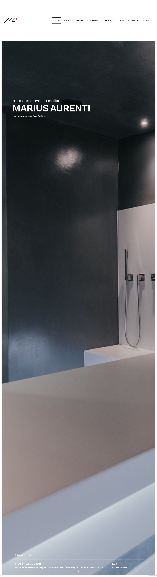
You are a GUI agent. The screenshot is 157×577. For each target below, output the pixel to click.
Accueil (57, 20)
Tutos (121, 20)
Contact (147, 20)
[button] (6, 308)
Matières (68, 20)
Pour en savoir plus (23, 554)
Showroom (133, 20)
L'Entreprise (93, 20)
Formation (108, 20)
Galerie (80, 20)
